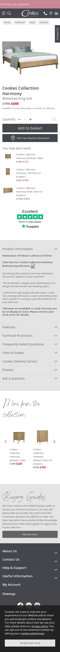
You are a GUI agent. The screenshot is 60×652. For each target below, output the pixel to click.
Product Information (17, 249)
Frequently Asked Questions (23, 344)
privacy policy (40, 626)
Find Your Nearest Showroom (30, 138)
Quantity (9, 119)
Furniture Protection (17, 335)
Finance (8, 370)
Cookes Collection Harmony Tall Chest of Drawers (28, 173)
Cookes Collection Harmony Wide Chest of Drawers (29, 191)
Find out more (30, 534)
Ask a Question (13, 378)
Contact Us (57, 34)
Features (8, 327)
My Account (11, 584)
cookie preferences (32, 633)
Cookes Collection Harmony (31, 455)
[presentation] (5, 441)
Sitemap (8, 594)
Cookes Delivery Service (19, 361)
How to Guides (13, 352)
